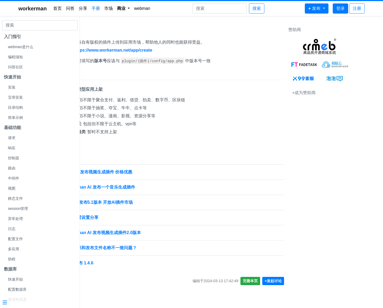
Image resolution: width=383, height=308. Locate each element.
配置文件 (15, 239)
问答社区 (15, 67)
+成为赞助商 (332, 92)
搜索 (256, 8)
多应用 (13, 249)
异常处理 (15, 219)
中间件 (13, 178)
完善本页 (278, 281)
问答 (70, 8)
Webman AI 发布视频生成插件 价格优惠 (122, 172)
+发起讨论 (301, 281)
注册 (357, 8)
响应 (11, 148)
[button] (123, 8)
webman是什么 (20, 47)
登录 (340, 8)
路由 (11, 168)
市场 (108, 8)
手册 (95, 8)
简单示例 (15, 117)
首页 (57, 8)
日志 (11, 229)
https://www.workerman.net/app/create (141, 50)
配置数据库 (17, 289)
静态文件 (15, 198)
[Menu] (38, 303)
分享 (83, 8)
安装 (11, 87)
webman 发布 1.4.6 (103, 263)
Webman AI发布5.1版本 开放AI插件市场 (122, 202)
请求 (11, 138)
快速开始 (15, 279)
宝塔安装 (15, 97)
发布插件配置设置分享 (105, 217)
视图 (11, 188)
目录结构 (15, 107)
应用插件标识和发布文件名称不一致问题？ (124, 247)
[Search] (220, 8)
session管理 (18, 208)
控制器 (13, 158)
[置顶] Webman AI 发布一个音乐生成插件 (123, 187)
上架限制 (95, 75)
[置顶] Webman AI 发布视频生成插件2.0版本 (126, 232)
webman (142, 8)
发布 (90, 31)
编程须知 (15, 57)
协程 (11, 259)
